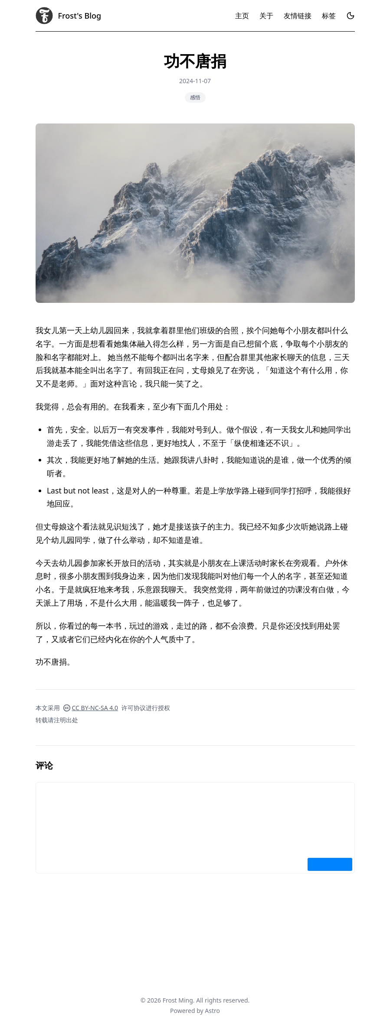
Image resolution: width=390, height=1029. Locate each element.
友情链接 (297, 15)
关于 (266, 15)
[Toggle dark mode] (350, 15)
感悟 (195, 97)
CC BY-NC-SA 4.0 (90, 708)
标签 (329, 15)
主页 (242, 15)
